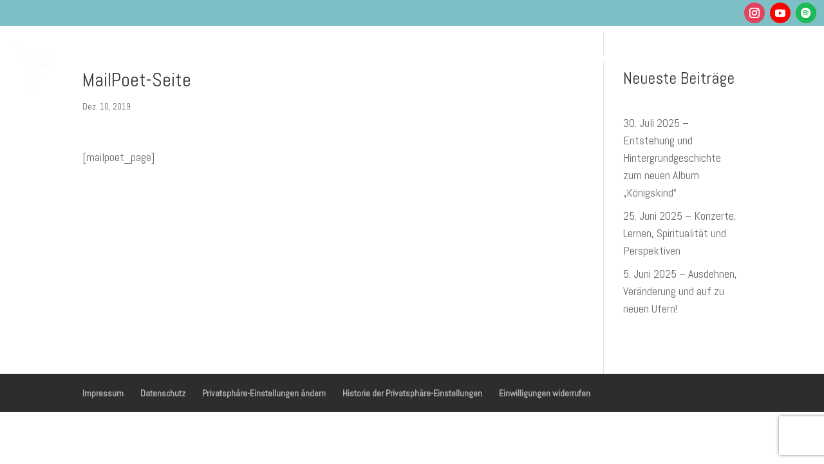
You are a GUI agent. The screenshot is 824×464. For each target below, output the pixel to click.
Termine (482, 57)
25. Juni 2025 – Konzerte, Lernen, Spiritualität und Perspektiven (679, 233)
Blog (664, 57)
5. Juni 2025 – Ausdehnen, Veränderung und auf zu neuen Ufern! (680, 291)
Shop (703, 57)
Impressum (103, 393)
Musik (417, 57)
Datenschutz (162, 393)
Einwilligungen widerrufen (544, 393)
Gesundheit (343, 57)
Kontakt (752, 57)
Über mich (611, 57)
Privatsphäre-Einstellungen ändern (264, 393)
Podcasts (544, 57)
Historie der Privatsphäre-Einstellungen (412, 393)
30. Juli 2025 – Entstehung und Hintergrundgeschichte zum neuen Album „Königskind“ (672, 157)
